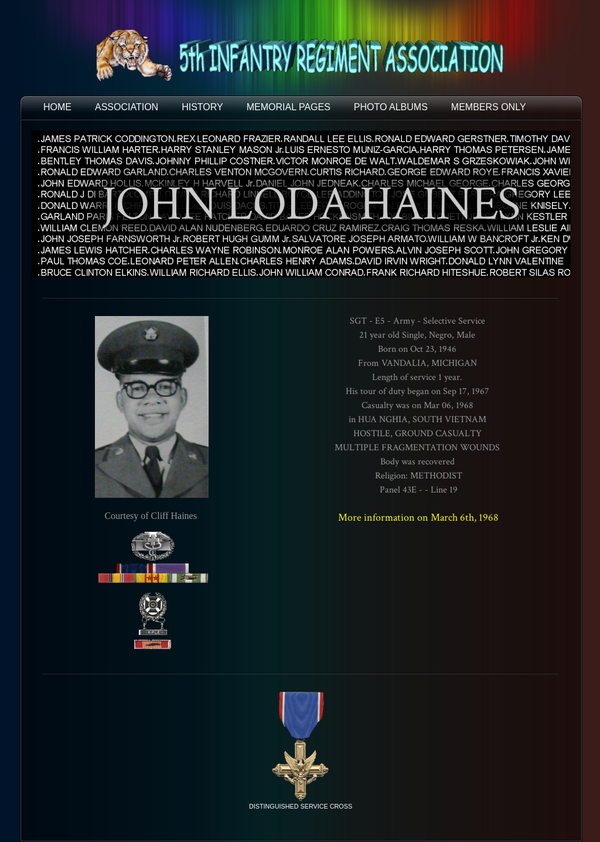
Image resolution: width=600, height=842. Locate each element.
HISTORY (202, 107)
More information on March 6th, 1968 (418, 517)
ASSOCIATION (126, 107)
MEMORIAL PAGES (288, 107)
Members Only (488, 107)
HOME (57, 107)
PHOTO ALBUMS (391, 107)
